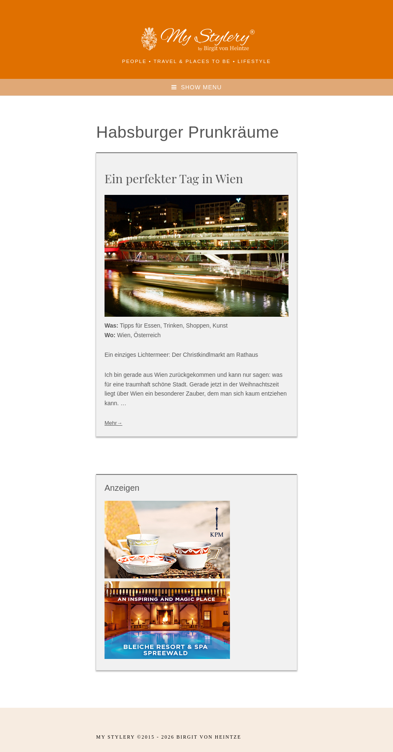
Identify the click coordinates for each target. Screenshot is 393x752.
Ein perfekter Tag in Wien (174, 178)
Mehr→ (113, 423)
